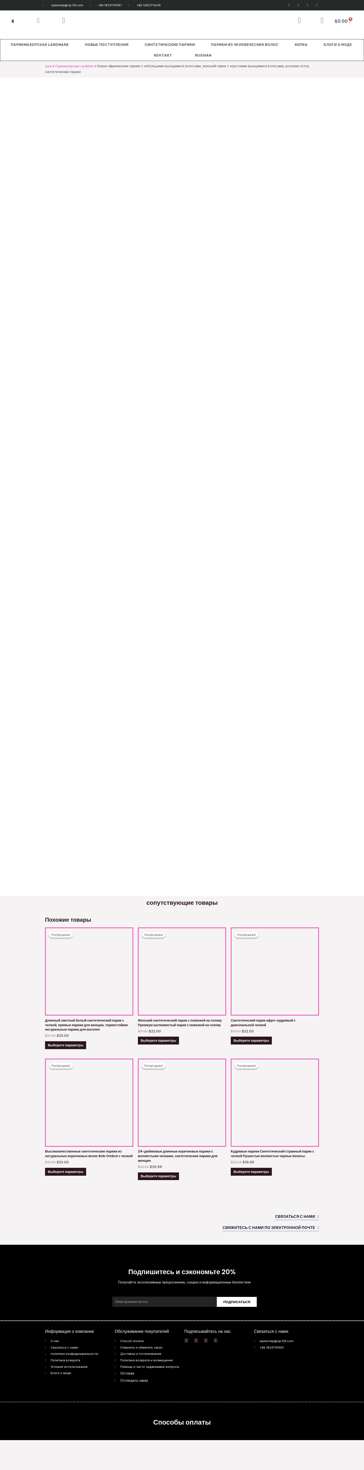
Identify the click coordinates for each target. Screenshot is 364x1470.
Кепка (301, 45)
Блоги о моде (338, 45)
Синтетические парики (170, 45)
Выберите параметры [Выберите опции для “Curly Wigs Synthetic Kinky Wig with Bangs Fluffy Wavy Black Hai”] (257, 1194)
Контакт (163, 55)
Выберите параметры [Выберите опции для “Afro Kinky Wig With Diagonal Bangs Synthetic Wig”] (257, 1047)
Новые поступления (106, 45)
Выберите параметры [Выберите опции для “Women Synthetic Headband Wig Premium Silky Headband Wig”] (164, 1052)
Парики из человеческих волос (245, 45)
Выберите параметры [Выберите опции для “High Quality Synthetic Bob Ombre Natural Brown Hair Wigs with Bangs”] (71, 1194)
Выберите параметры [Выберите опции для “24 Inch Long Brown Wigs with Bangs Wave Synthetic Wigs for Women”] (164, 1194)
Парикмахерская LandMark (40, 45)
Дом (48, 66)
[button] (12, 21)
